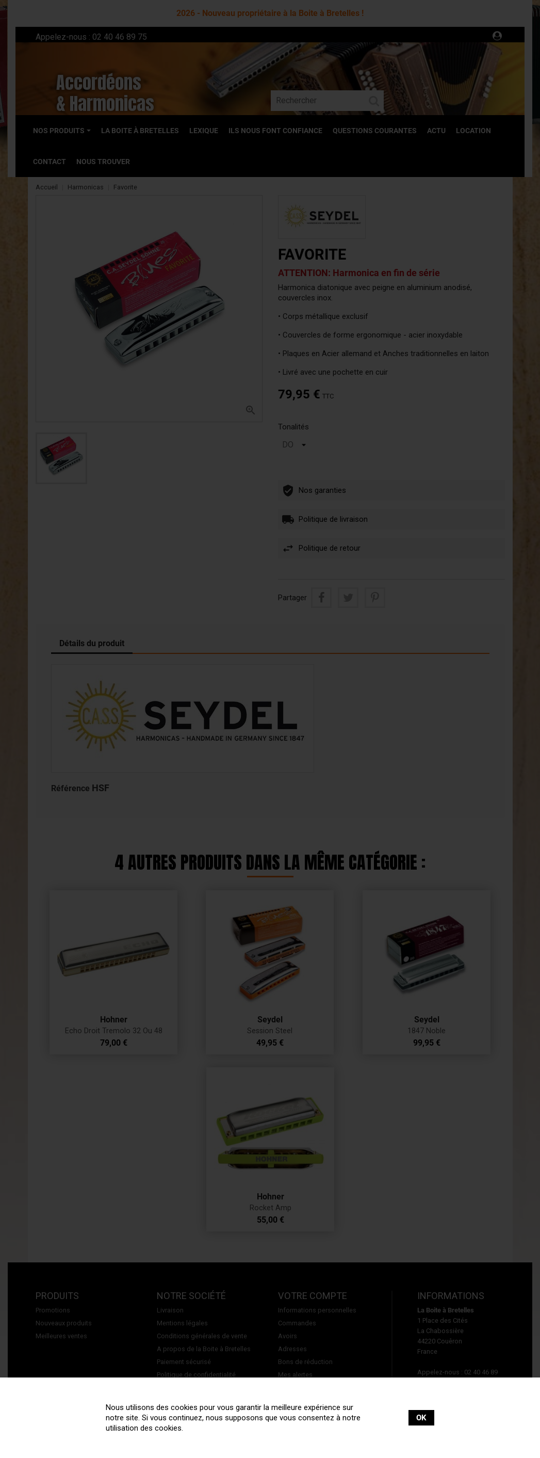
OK (421, 1417)
